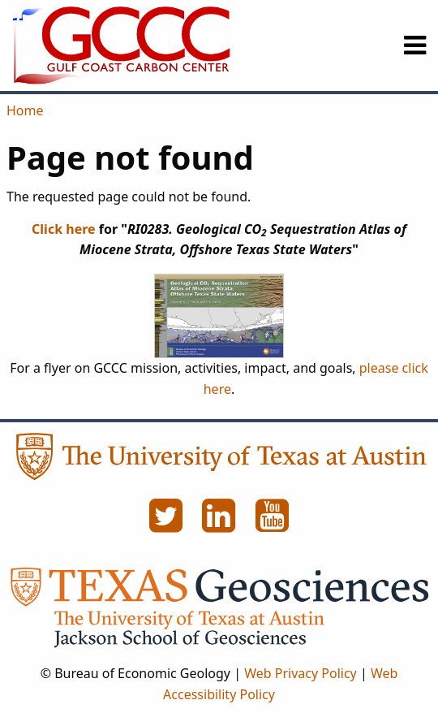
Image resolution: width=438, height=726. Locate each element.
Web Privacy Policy (300, 673)
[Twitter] (167, 525)
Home (25, 110)
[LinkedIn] (220, 525)
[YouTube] (272, 525)
